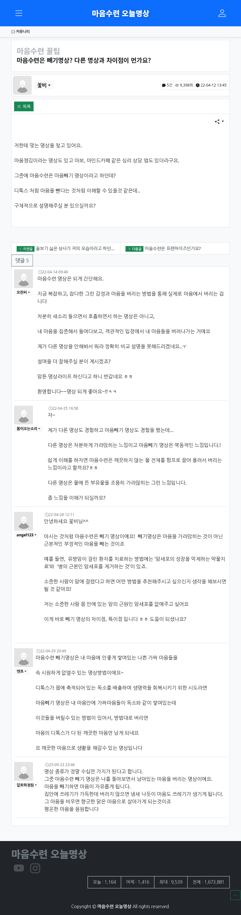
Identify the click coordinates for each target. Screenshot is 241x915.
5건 (167, 85)
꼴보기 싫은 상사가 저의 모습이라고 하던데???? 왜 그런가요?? (92, 248)
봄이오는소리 (27, 428)
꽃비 (42, 85)
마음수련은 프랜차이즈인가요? (173, 248)
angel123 (25, 535)
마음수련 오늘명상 (120, 13)
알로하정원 (25, 785)
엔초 (20, 671)
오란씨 (22, 292)
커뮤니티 (20, 31)
